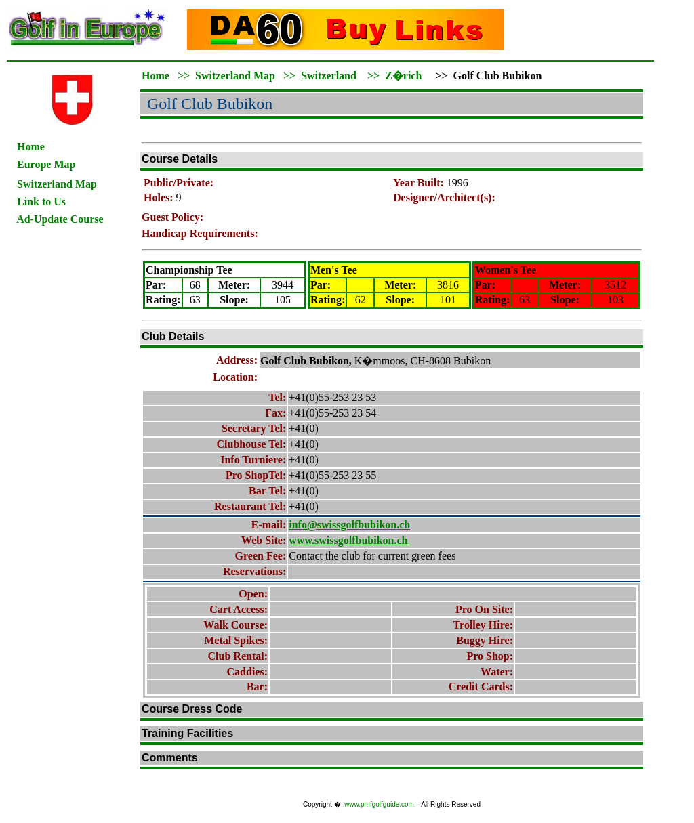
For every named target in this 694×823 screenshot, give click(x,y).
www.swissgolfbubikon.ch (348, 540)
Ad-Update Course (59, 219)
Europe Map (46, 164)
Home (31, 146)
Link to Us (41, 201)
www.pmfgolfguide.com (379, 804)
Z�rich (403, 75)
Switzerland (328, 75)
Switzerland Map (235, 75)
